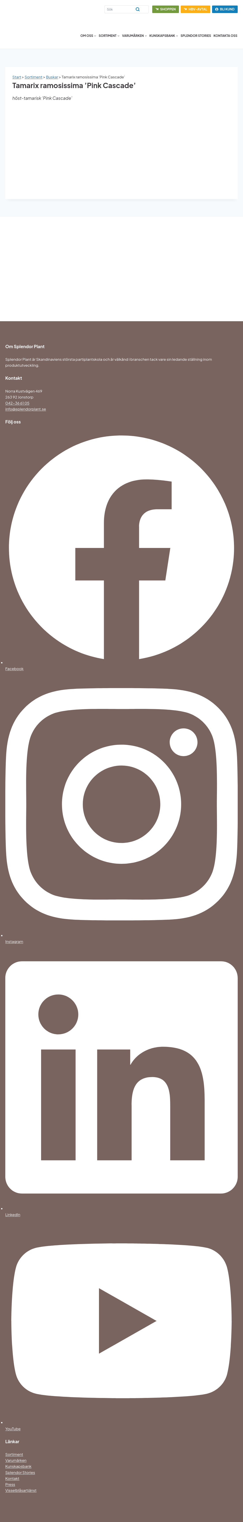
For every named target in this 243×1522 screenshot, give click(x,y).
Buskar (52, 76)
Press (10, 1484)
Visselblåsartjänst (20, 1490)
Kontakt (12, 1478)
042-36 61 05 (17, 402)
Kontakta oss (225, 36)
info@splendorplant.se (25, 408)
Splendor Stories (195, 36)
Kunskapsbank (18, 1466)
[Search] (126, 9)
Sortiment (34, 76)
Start (16, 76)
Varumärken (16, 1460)
